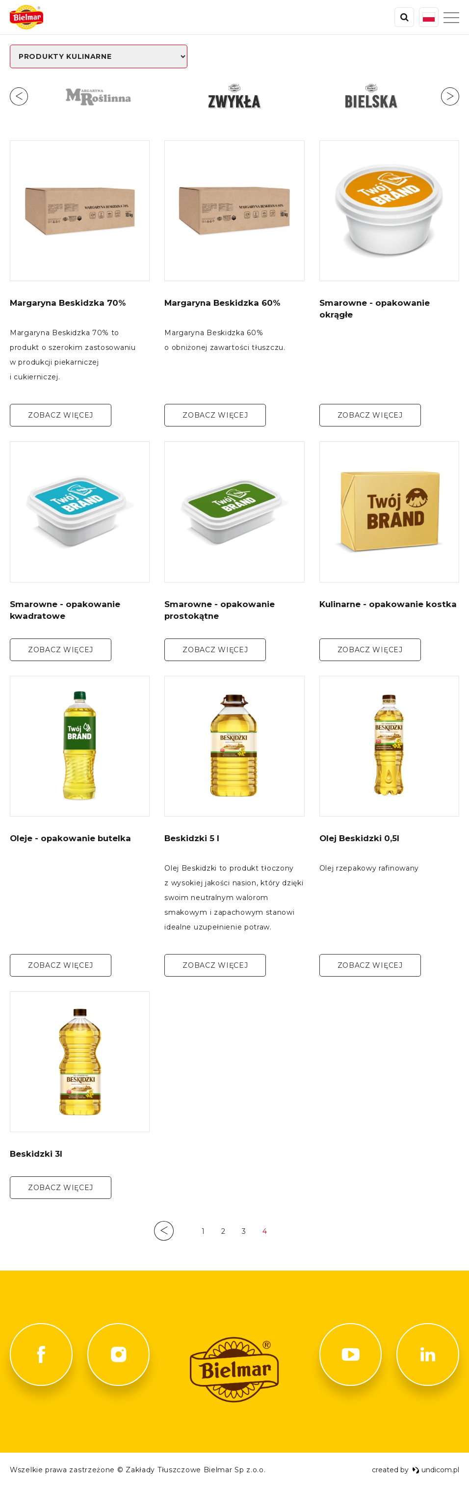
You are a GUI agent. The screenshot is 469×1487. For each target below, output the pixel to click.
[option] (97, 96)
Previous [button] (19, 96)
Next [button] (450, 96)
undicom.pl (435, 1469)
